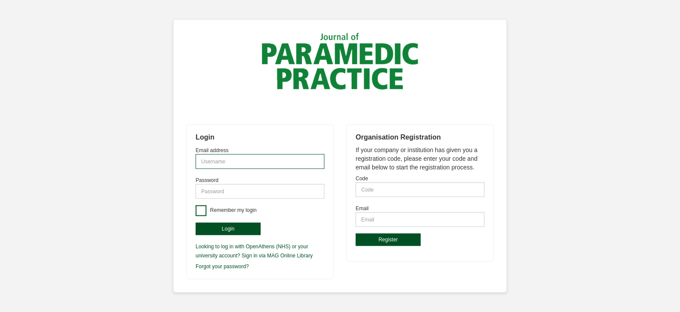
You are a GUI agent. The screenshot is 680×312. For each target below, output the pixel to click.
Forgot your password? (222, 266)
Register (388, 240)
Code (362, 179)
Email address (212, 150)
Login (228, 229)
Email (362, 208)
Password (207, 180)
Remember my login (233, 211)
